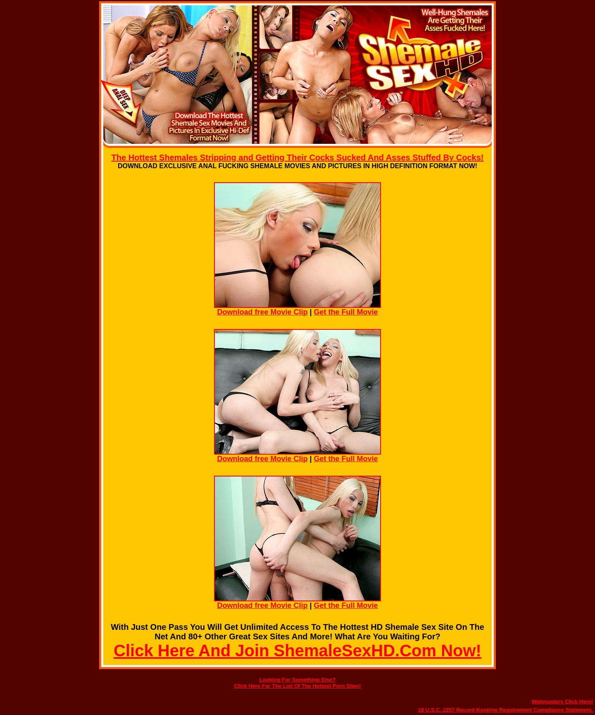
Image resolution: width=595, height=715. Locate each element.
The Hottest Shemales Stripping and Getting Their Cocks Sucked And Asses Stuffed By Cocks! (298, 157)
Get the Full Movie (346, 312)
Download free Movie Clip (262, 312)
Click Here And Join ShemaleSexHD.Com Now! (297, 650)
